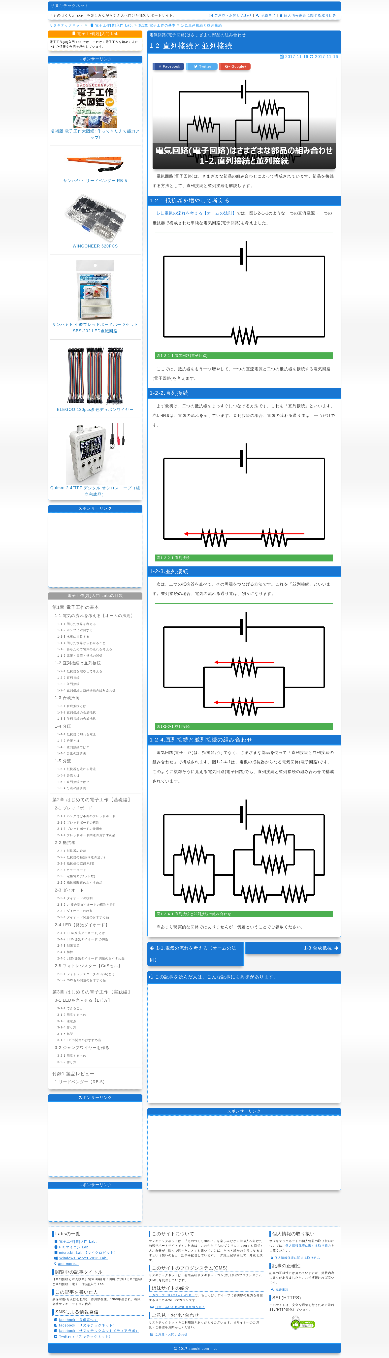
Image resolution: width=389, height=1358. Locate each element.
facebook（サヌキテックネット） (85, 1325)
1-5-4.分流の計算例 (71, 788)
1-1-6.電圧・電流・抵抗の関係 (79, 655)
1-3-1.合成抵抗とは (71, 706)
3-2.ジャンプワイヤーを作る (82, 1048)
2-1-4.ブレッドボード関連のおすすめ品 (86, 835)
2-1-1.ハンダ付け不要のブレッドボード (86, 816)
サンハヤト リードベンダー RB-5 (95, 181)
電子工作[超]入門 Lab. (75, 1241)
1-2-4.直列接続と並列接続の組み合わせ (86, 690)
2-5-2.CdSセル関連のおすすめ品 (81, 980)
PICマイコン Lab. (72, 1247)
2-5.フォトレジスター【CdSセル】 (88, 966)
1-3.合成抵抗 (318, 948)
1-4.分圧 (63, 726)
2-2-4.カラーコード (71, 870)
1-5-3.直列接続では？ (73, 782)
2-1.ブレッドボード (74, 808)
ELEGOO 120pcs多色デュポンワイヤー (95, 409)
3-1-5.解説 (65, 1034)
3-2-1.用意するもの (71, 1055)
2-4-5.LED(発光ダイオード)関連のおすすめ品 (91, 958)
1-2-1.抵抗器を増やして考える (79, 671)
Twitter (202, 66)
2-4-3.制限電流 (68, 945)
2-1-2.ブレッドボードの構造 (78, 822)
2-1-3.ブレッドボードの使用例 (79, 829)
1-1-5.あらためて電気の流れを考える (84, 649)
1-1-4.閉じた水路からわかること (81, 643)
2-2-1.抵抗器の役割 (71, 851)
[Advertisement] (244, 1043)
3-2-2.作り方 (66, 1062)
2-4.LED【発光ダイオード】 (82, 925)
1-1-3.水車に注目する (73, 636)
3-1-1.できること (70, 1008)
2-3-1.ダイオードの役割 (75, 898)
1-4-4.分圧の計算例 (71, 753)
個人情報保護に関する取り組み (308, 15)
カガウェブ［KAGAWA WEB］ (172, 1295)
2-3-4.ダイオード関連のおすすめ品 (83, 917)
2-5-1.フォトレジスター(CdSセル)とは (86, 974)
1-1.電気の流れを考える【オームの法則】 (197, 213)
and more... (66, 1264)
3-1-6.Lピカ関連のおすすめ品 (79, 1040)
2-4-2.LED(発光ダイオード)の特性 (82, 939)
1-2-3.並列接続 (68, 684)
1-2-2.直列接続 (68, 677)
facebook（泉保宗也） (76, 1320)
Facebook (169, 66)
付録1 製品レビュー (73, 1073)
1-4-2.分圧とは (68, 740)
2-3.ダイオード (69, 890)
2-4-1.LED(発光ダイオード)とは (81, 933)
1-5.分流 (63, 761)
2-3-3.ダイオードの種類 (75, 911)
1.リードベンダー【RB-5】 (81, 1082)
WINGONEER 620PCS (95, 246)
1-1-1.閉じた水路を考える (76, 624)
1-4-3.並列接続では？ (73, 747)
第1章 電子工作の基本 (75, 607)
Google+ (236, 66)
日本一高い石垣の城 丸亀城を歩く (177, 1307)
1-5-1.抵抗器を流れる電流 (76, 769)
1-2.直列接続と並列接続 (78, 663)
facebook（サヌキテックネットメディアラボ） (96, 1331)
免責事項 (266, 15)
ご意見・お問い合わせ (230, 15)
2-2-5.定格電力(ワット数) (76, 876)
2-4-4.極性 (65, 952)
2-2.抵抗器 (65, 842)
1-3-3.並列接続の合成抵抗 (76, 718)
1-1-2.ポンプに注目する (75, 630)
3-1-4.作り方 (66, 1027)
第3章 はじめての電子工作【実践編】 (92, 991)
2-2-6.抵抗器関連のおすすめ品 (79, 882)
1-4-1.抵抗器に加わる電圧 (76, 734)
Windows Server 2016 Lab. (81, 1258)
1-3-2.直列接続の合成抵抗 (76, 712)
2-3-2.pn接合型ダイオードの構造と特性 (86, 904)
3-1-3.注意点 (66, 1021)
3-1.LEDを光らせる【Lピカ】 (83, 1000)
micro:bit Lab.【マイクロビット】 (86, 1253)
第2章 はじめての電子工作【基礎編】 (92, 799)
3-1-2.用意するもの (71, 1015)
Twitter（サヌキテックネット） (83, 1336)
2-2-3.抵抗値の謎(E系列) (75, 863)
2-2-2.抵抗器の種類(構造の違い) (81, 857)
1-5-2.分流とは (68, 775)
